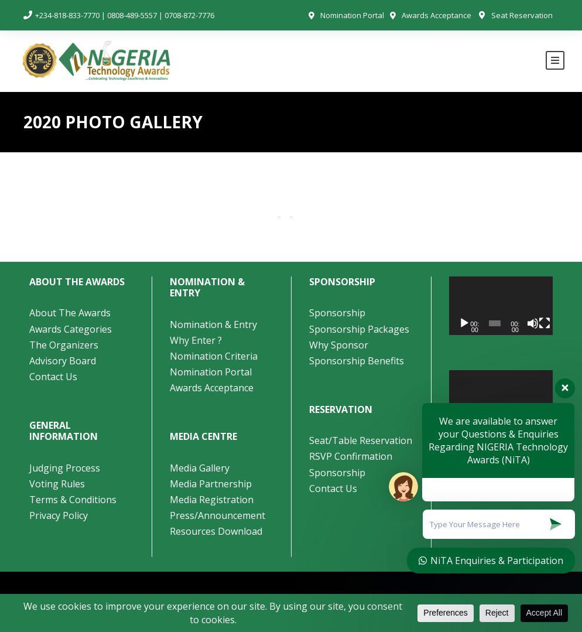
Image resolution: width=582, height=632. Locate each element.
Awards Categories (70, 329)
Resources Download (216, 531)
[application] (501, 305)
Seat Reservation (522, 15)
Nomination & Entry (213, 324)
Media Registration (212, 499)
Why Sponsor (338, 345)
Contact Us (53, 376)
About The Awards (70, 312)
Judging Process (64, 468)
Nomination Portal (352, 15)
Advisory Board (62, 360)
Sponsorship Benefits (356, 360)
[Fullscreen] (544, 323)
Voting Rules (57, 483)
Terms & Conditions (73, 499)
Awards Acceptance (436, 15)
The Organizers (63, 345)
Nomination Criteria (214, 356)
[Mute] (533, 323)
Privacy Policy (58, 515)
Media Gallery (200, 468)
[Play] (464, 323)
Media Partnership (211, 483)
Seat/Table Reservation (360, 440)
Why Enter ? (196, 340)
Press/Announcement (219, 515)
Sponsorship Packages (359, 329)
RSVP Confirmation (350, 456)
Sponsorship (337, 312)
